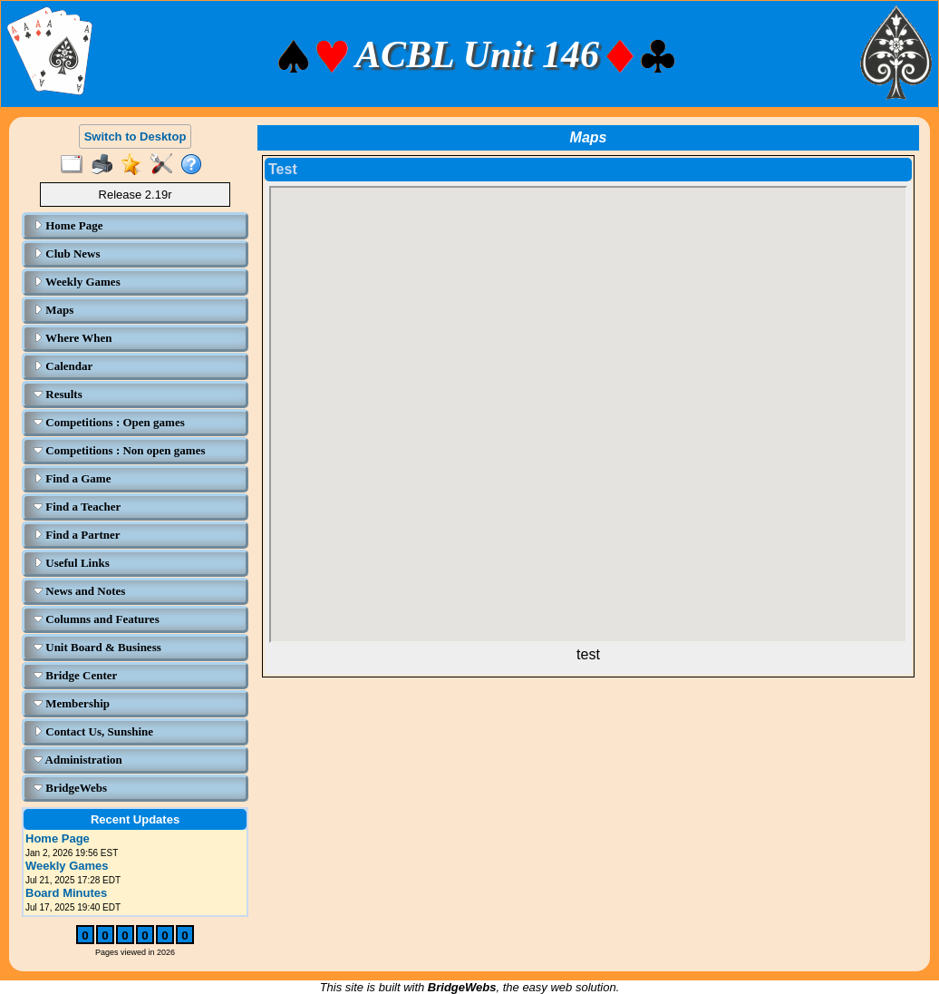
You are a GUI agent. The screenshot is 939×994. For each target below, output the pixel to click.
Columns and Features (97, 619)
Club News (67, 253)
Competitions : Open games (109, 422)
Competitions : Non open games (119, 450)
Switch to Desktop (135, 136)
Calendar (63, 366)
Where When (73, 338)
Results (58, 394)
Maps (53, 310)
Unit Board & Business (97, 647)
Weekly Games (77, 281)
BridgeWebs (70, 787)
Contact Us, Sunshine (93, 731)
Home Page (68, 225)
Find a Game (72, 478)
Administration (78, 759)
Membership (72, 703)
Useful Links (72, 563)
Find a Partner (77, 534)
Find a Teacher (77, 506)
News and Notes (79, 591)
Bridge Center (75, 675)
